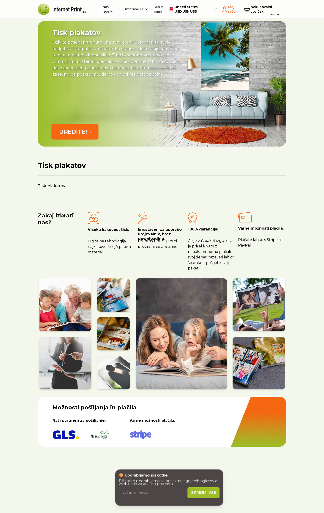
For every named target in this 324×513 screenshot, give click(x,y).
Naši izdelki (110, 9)
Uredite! (76, 131)
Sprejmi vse (203, 493)
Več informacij (135, 492)
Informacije (136, 9)
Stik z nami (158, 9)
